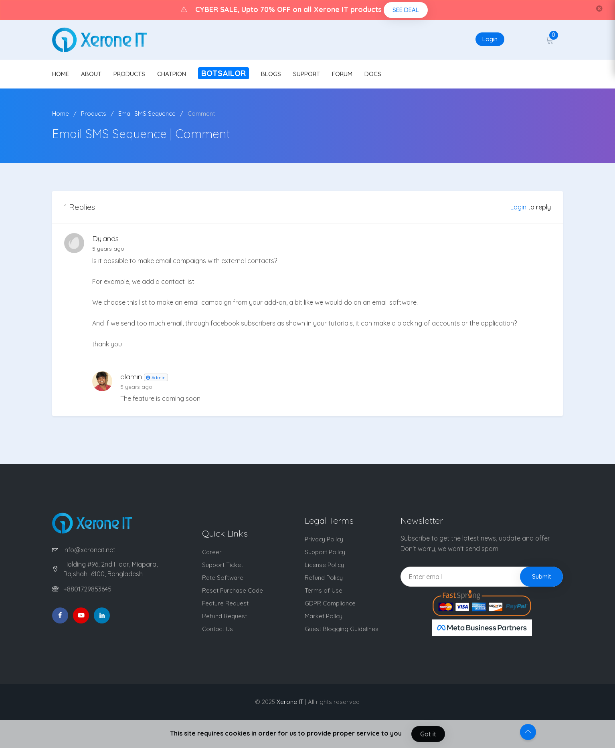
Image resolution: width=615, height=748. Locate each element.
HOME (60, 74)
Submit (541, 576)
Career (212, 552)
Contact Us (217, 629)
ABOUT (91, 74)
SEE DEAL (405, 10)
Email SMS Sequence (147, 113)
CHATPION (171, 74)
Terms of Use (323, 590)
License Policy (324, 565)
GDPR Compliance (330, 603)
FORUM (342, 74)
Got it (428, 734)
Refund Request (224, 616)
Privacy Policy (324, 539)
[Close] (599, 8)
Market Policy (323, 616)
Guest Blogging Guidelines (341, 629)
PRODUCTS (129, 74)
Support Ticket (222, 565)
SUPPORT (306, 74)
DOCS (372, 74)
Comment (201, 113)
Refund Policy (324, 577)
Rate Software (222, 577)
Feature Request (225, 603)
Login (490, 39)
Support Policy (325, 552)
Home (60, 113)
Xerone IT (290, 702)
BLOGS (271, 74)
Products (93, 113)
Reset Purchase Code (232, 590)
